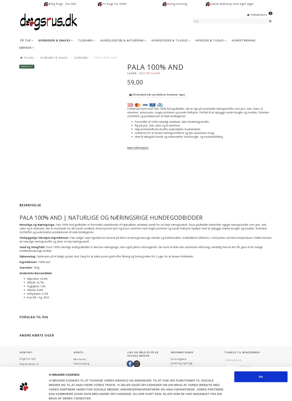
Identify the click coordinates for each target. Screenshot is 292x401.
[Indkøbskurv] (259, 14)
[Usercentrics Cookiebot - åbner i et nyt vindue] (24, 394)
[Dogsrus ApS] (48, 21)
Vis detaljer (208, 393)
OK (261, 359)
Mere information (137, 148)
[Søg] (270, 21)
